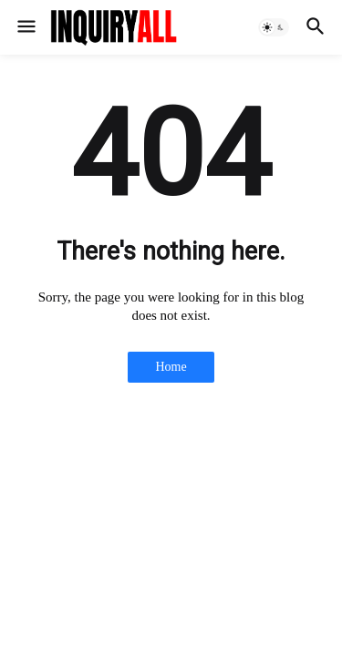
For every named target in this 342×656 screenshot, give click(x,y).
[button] (25, 27)
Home (170, 367)
